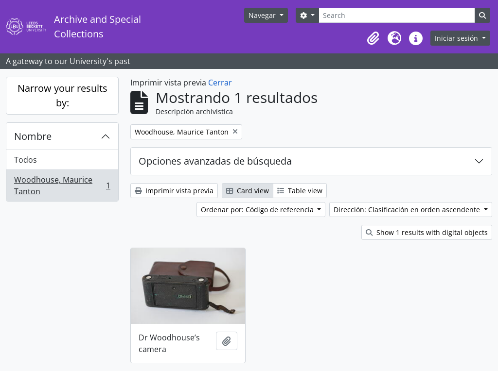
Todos (25, 159)
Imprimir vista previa (174, 190)
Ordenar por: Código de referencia (258, 209)
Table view (299, 190)
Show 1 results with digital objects (427, 232)
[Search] (397, 15)
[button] (373, 38)
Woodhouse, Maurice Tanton (62, 185)
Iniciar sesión (457, 38)
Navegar (263, 15)
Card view (247, 190)
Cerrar (220, 82)
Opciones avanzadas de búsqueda (215, 161)
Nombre (33, 136)
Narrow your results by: (62, 95)
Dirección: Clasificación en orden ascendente (408, 209)
